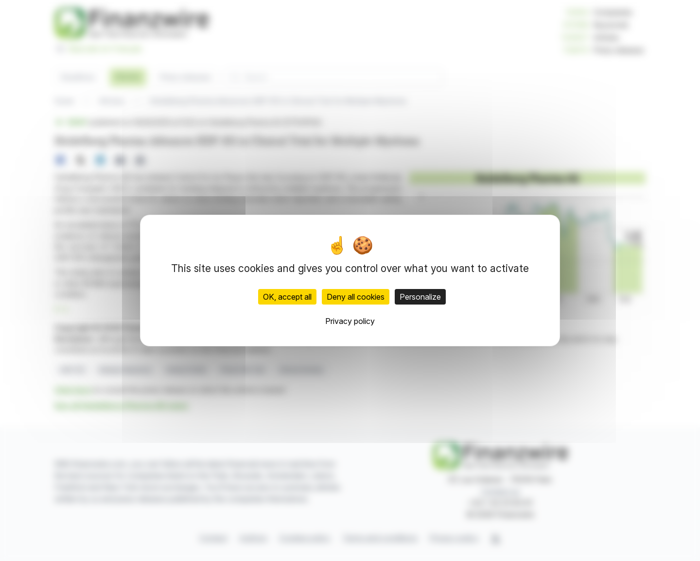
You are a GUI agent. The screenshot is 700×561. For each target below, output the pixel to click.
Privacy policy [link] (350, 321)
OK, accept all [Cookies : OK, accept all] (287, 297)
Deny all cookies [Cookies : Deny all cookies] (356, 297)
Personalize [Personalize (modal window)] (420, 297)
